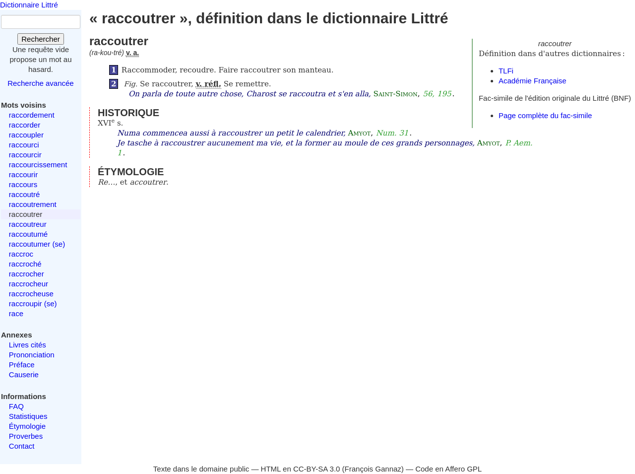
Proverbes (26, 436)
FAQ (16, 406)
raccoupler (26, 135)
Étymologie (27, 426)
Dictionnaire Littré (29, 4)
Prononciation (32, 354)
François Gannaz (373, 469)
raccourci (24, 144)
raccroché (25, 264)
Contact (22, 446)
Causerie (24, 374)
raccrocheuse (31, 293)
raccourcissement (38, 164)
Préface (22, 364)
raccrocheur (28, 283)
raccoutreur (28, 224)
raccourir (23, 174)
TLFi (506, 71)
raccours (23, 184)
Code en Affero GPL (448, 469)
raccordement (32, 115)
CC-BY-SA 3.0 (316, 469)
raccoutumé (28, 234)
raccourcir (25, 154)
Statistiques (28, 416)
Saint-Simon (396, 93)
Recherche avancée (40, 83)
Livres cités (27, 344)
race (16, 313)
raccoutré (24, 194)
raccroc (21, 254)
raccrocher (26, 274)
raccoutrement (33, 204)
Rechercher (40, 39)
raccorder (24, 125)
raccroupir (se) (33, 303)
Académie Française (533, 80)
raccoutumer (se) (37, 244)
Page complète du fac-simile (545, 115)
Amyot (359, 133)
